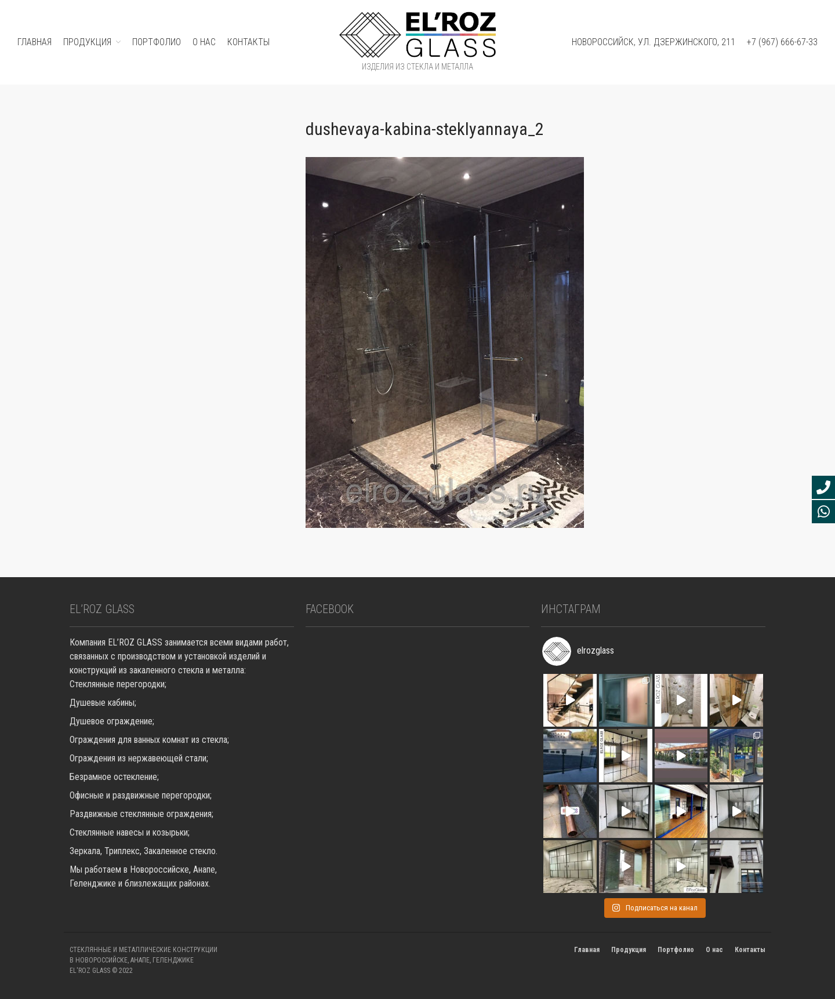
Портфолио (676, 950)
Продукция (628, 950)
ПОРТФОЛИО (156, 42)
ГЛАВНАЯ (34, 42)
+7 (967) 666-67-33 (782, 42)
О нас (204, 42)
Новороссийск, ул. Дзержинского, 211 (653, 42)
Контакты (248, 42)
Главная (587, 950)
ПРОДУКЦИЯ (87, 42)
